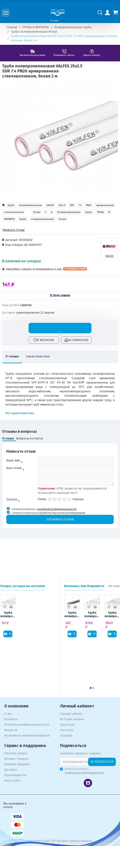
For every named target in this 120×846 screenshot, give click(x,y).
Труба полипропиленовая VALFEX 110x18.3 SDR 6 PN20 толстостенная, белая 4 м (112, 614)
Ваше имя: (13, 476)
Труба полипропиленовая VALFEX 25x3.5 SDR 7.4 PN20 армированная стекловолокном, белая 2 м (8, 614)
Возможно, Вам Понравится (84, 586)
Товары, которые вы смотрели (22, 586)
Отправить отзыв (60, 538)
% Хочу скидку (60, 311)
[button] (91, 688)
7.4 (7, 215)
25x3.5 (83, 205)
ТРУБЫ (84, 224)
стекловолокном (73, 215)
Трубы (31, 233)
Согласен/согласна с (82, 771)
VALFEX (65, 205)
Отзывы (8, 454)
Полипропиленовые (40, 224)
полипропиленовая (38, 205)
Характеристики (43, 372)
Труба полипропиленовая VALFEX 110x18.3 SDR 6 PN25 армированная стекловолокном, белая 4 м (92, 614)
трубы (66, 224)
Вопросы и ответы (29, 454)
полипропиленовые (58, 233)
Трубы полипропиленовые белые (34, 31)
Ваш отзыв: (14, 485)
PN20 (21, 215)
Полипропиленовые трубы (72, 27)
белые (85, 233)
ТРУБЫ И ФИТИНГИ (35, 27)
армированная (43, 215)
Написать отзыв (14, 245)
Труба (13, 205)
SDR (98, 205)
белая (106, 215)
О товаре (14, 372)
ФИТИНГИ (12, 233)
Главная (11, 27)
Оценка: (11, 518)
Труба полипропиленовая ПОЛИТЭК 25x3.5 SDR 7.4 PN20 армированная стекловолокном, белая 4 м (72, 614)
